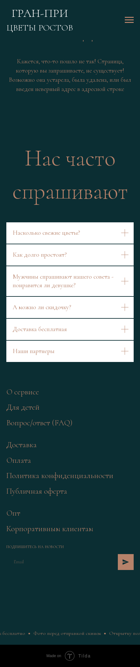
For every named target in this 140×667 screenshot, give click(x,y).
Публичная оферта (36, 491)
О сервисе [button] (22, 392)
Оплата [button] (18, 460)
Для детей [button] (23, 407)
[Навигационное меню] (129, 20)
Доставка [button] (21, 444)
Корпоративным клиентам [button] (49, 528)
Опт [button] (13, 513)
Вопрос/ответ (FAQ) (39, 422)
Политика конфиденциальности (59, 475)
